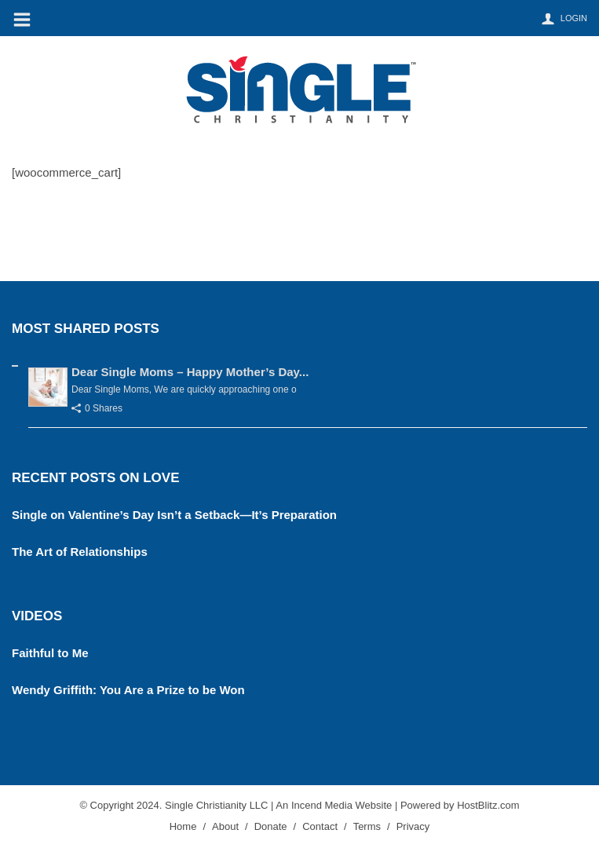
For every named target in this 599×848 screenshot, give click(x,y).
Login (574, 18)
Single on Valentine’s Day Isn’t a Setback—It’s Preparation (174, 514)
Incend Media (321, 805)
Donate (270, 826)
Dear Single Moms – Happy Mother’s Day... (190, 371)
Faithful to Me (50, 653)
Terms (367, 826)
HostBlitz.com (488, 805)
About (225, 826)
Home (183, 826)
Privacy (413, 826)
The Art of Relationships (80, 551)
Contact (320, 826)
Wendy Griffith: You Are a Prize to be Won (128, 689)
